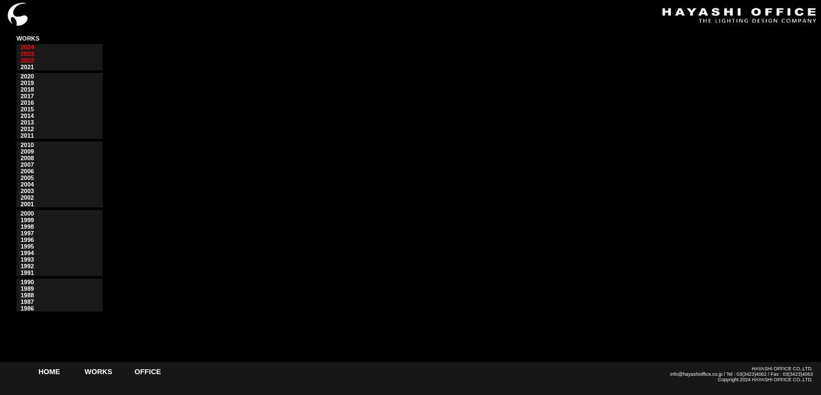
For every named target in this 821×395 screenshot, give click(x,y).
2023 (26, 53)
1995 (26, 246)
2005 (26, 177)
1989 (26, 288)
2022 (26, 60)
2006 (26, 171)
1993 (26, 259)
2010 (26, 145)
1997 (26, 233)
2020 (26, 76)
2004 (26, 184)
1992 (26, 266)
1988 (26, 295)
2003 (26, 191)
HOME (49, 372)
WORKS (98, 372)
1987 (26, 301)
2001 (26, 204)
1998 (26, 226)
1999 (26, 220)
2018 (26, 89)
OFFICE (147, 372)
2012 (26, 129)
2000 (26, 213)
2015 (26, 109)
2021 (26, 67)
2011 (26, 135)
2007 (26, 164)
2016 (26, 102)
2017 (26, 96)
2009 (26, 151)
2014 (26, 115)
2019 (26, 83)
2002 (26, 197)
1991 (26, 272)
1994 (26, 253)
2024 (26, 47)
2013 (26, 122)
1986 (26, 308)
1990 (26, 282)
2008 (26, 158)
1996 (26, 239)
